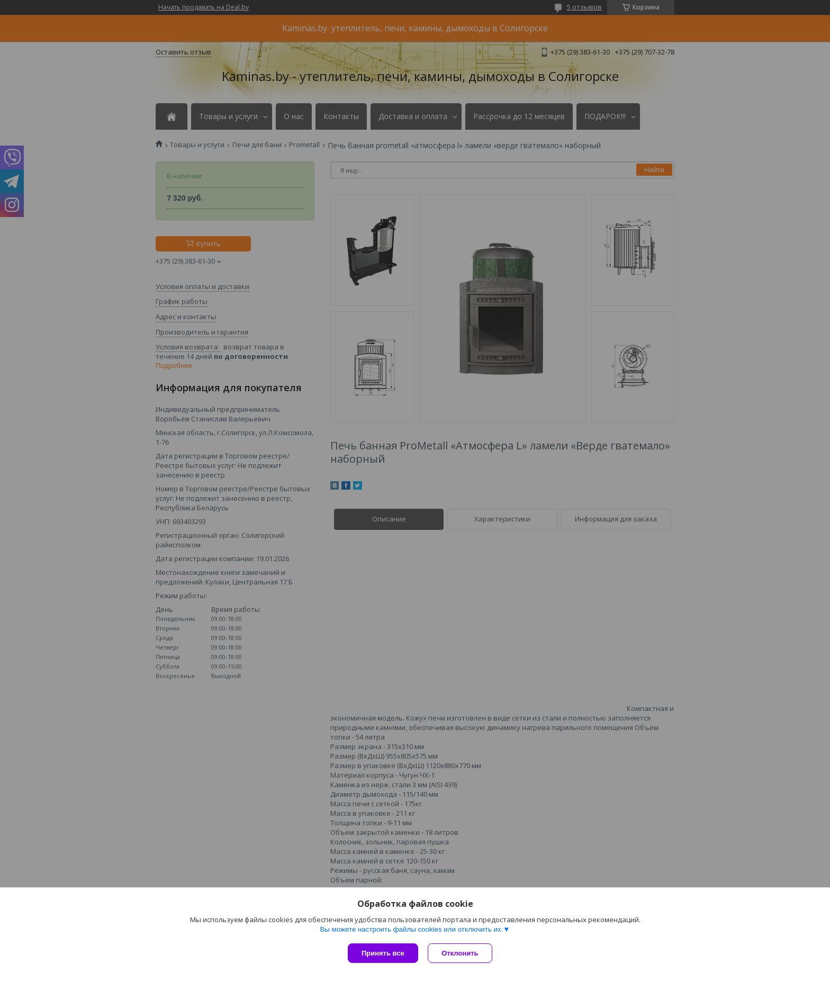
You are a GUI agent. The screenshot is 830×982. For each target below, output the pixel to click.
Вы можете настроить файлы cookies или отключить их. (411, 930)
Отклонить (461, 953)
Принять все (383, 953)
